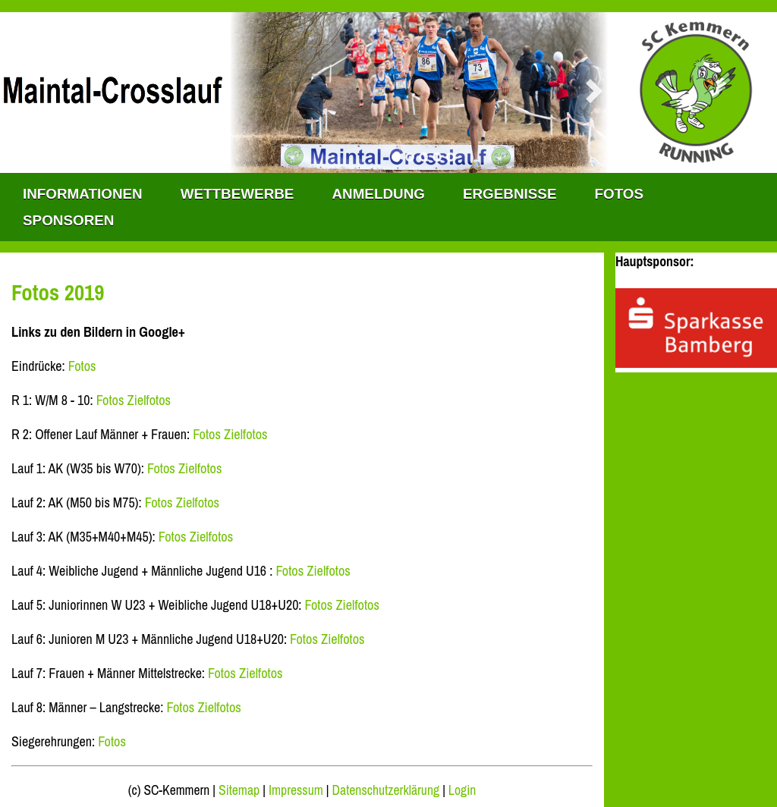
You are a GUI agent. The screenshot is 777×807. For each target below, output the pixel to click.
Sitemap (239, 790)
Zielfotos (149, 400)
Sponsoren (68, 220)
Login (462, 790)
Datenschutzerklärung (386, 790)
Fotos (618, 194)
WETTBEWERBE (237, 194)
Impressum (296, 790)
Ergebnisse (510, 194)
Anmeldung (378, 194)
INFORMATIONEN (83, 194)
